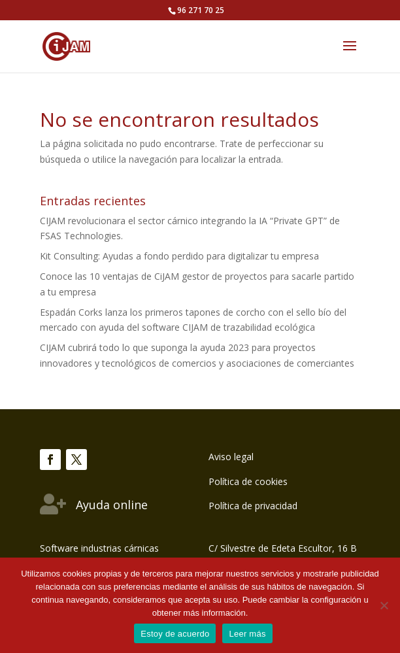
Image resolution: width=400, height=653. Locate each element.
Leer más (247, 634)
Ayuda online (112, 504)
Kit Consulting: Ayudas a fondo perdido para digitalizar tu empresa (179, 256)
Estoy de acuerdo (175, 634)
